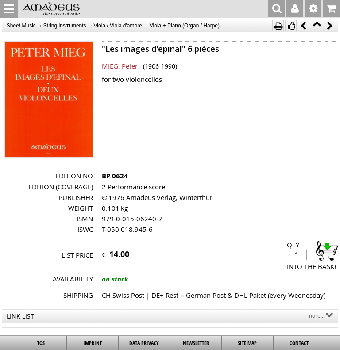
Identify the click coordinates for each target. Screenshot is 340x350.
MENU (9, 9)
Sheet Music (21, 26)
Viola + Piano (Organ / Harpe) (185, 26)
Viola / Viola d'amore (118, 26)
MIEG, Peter (120, 66)
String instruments (64, 26)
